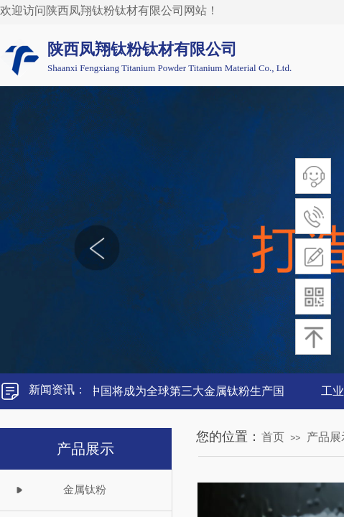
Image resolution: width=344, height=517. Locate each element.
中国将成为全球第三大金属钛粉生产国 (189, 391)
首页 (272, 437)
